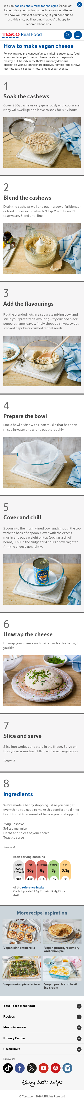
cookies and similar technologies (36, 6)
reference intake (33, 887)
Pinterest (56, 1068)
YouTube (44, 1068)
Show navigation (78, 35)
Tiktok (8, 1068)
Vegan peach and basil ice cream (60, 985)
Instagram (67, 1068)
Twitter (32, 1068)
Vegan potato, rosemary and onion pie (61, 949)
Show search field (68, 35)
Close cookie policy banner (79, 4)
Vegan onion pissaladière (21, 984)
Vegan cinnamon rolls (19, 947)
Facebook (20, 1068)
